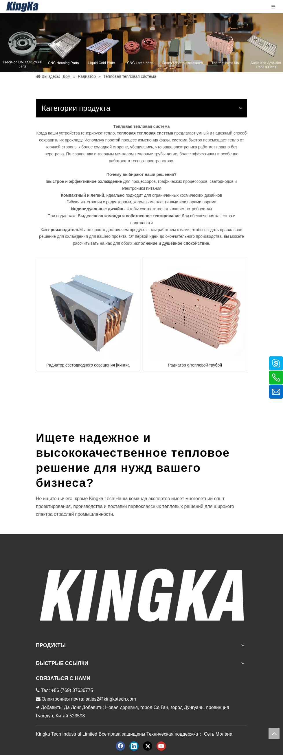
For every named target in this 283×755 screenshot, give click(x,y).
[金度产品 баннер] (141, 42)
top (274, 733)
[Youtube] (161, 746)
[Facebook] (120, 746)
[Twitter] (147, 746)
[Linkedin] (134, 746)
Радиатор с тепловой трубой (195, 365)
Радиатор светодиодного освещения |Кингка (88, 365)
